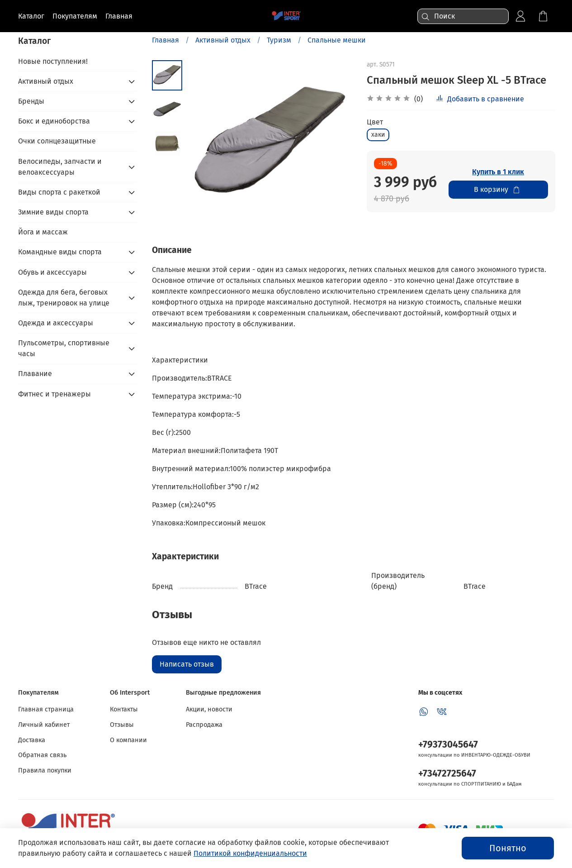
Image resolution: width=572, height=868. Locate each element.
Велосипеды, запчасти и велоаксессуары (60, 166)
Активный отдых (223, 40)
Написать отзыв (187, 664)
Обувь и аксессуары (52, 272)
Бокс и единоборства (54, 121)
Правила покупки (44, 770)
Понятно (507, 848)
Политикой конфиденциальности (250, 853)
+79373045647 (448, 744)
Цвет (375, 122)
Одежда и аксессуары (55, 323)
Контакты (124, 709)
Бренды (31, 101)
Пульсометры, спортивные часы (63, 348)
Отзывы (122, 725)
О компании (128, 740)
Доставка (31, 740)
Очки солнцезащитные (57, 141)
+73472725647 (447, 773)
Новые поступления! (53, 61)
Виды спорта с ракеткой (59, 192)
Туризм (279, 40)
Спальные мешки (336, 40)
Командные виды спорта (60, 252)
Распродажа (204, 725)
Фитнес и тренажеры (54, 394)
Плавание (35, 373)
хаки (378, 134)
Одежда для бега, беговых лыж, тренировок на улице (63, 297)
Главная (165, 40)
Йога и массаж (43, 232)
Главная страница (46, 709)
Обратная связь (42, 755)
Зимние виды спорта (53, 212)
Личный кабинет (44, 725)
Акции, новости (209, 709)
